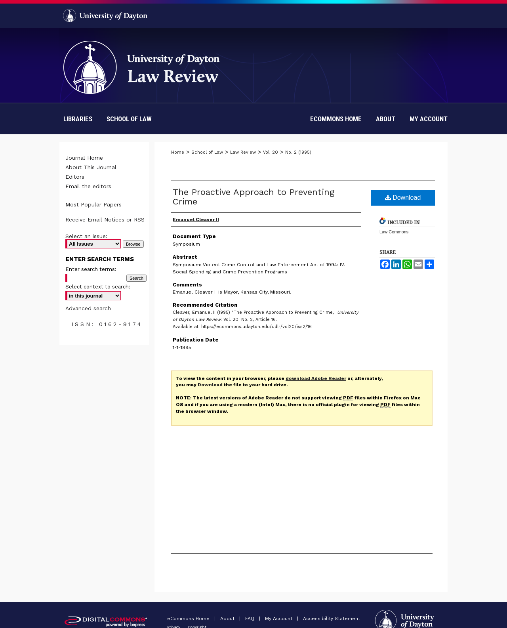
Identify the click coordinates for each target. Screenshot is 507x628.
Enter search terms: (90, 269)
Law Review (243, 152)
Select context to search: (97, 287)
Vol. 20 (270, 152)
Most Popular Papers (93, 204)
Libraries (77, 119)
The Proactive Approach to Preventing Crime (253, 196)
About (228, 618)
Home (177, 152)
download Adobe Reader (316, 378)
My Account (279, 618)
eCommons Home (189, 618)
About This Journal (90, 167)
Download (403, 197)
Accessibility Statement (331, 618)
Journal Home (84, 158)
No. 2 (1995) (298, 152)
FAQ (250, 618)
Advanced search (88, 308)
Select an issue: (86, 236)
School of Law (129, 119)
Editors (74, 177)
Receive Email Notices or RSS (105, 219)
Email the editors (88, 186)
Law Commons (393, 231)
